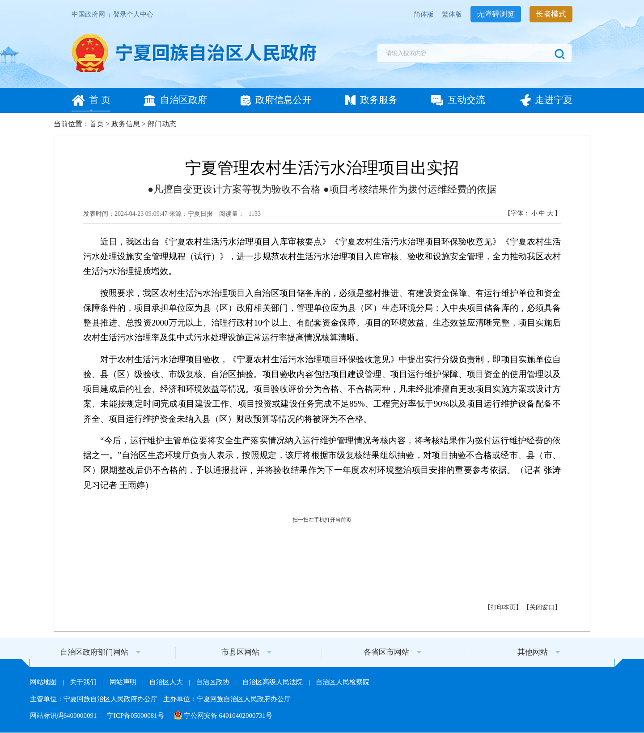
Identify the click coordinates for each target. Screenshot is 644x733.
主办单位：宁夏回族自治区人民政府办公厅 (227, 699)
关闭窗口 (542, 607)
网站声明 (124, 682)
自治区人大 (167, 682)
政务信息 (125, 124)
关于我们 (84, 682)
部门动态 (162, 124)
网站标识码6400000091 (64, 715)
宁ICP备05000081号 (136, 715)
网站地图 (44, 682)
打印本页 (503, 607)
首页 (96, 124)
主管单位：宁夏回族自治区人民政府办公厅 (94, 699)
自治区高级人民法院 (273, 682)
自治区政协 (213, 682)
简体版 (425, 14)
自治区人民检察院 (342, 682)
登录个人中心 (133, 14)
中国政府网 (89, 14)
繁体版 (453, 14)
